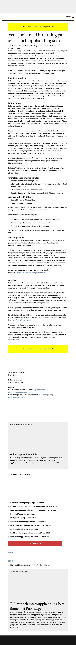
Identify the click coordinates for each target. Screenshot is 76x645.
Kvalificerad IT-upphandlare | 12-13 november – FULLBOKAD (33, 506)
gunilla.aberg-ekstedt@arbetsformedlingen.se (26, 391)
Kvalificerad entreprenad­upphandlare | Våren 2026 (30, 533)
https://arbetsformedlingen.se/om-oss (31, 272)
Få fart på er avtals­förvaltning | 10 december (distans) (31, 525)
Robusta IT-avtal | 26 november (22, 514)
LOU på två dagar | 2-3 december (23, 518)
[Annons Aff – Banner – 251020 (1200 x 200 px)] (38, 6)
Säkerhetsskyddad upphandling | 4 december (28, 521)
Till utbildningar (35, 543)
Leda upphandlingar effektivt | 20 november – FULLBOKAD (33, 510)
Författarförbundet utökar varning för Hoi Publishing (30, 565)
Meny (70, 16)
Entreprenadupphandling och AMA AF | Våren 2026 (30, 536)
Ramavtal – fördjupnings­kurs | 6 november (27, 502)
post (10, 552)
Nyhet (11, 561)
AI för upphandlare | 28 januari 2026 (24, 529)
